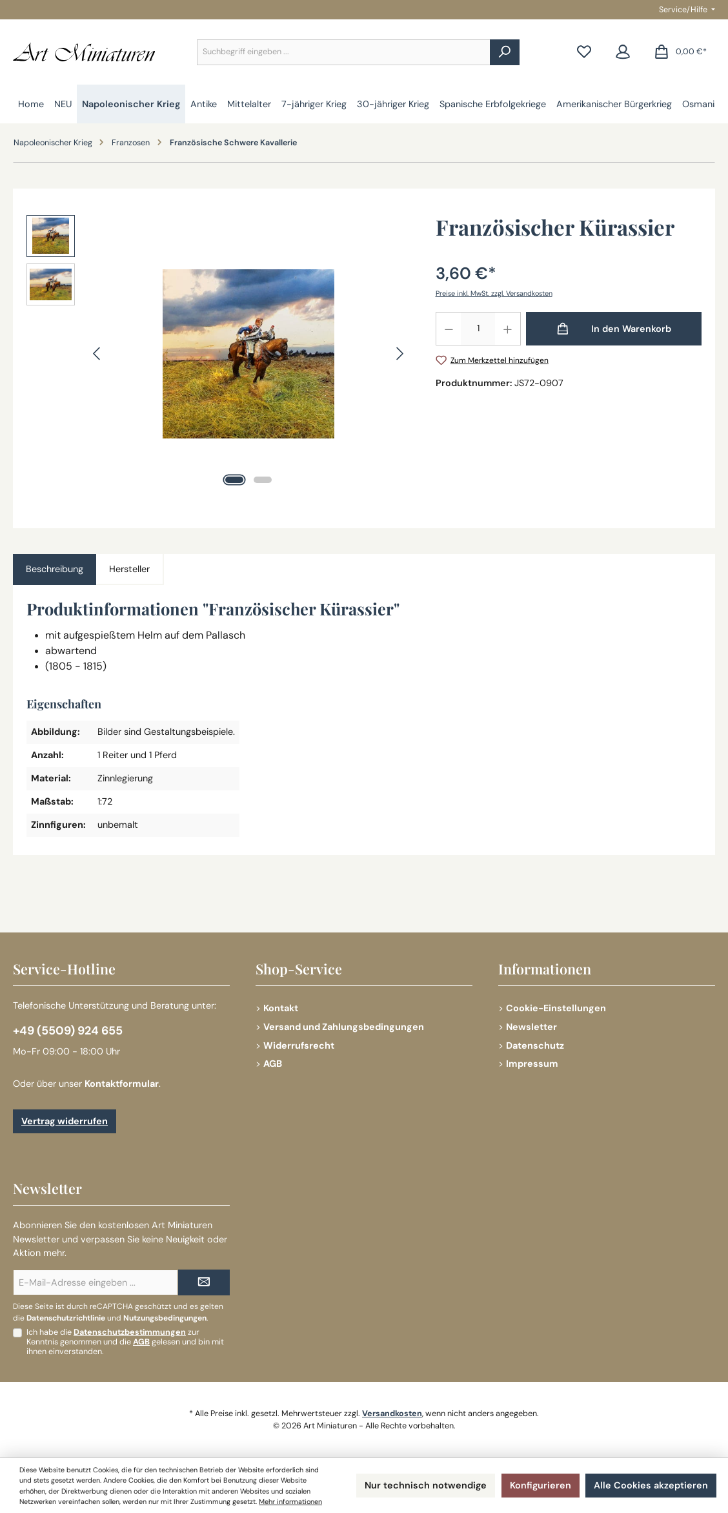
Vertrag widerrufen (64, 1121)
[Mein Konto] (623, 52)
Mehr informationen (290, 1501)
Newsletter (531, 1027)
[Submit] (204, 1282)
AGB (272, 1063)
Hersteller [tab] (129, 569)
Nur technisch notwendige (426, 1485)
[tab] (54, 569)
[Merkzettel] (584, 52)
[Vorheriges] (97, 354)
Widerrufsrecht (298, 1045)
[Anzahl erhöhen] (508, 328)
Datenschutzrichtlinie (65, 1318)
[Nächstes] (399, 354)
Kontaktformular (122, 1083)
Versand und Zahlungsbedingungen (343, 1027)
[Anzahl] (478, 328)
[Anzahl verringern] (448, 328)
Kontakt (280, 1008)
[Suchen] (505, 52)
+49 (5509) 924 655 (68, 1030)
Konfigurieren (540, 1485)
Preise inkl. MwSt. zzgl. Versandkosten (494, 293)
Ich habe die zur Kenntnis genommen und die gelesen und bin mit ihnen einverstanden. (125, 1342)
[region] (218, 354)
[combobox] (343, 52)
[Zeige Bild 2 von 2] (263, 480)
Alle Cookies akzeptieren (651, 1485)
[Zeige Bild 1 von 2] (234, 480)
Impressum (532, 1063)
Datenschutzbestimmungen (130, 1332)
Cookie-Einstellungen (556, 1008)
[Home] (31, 104)
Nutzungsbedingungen (165, 1318)
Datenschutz (535, 1045)
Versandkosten (392, 1413)
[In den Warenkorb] (614, 328)
